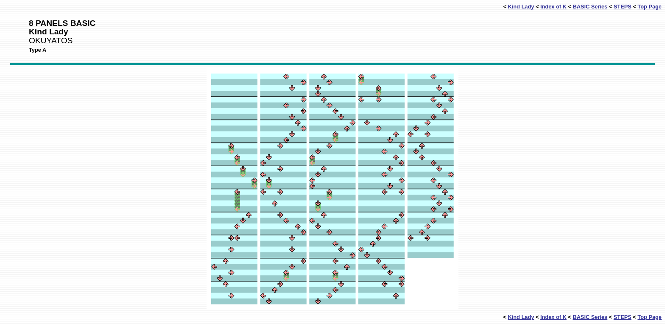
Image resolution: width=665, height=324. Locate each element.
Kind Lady (521, 6)
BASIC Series (590, 6)
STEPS (622, 6)
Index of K (553, 6)
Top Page (649, 6)
